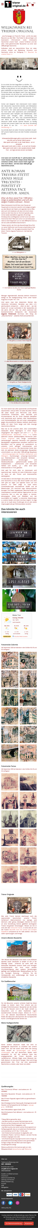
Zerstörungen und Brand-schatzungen (19, 1051)
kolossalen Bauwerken (9, 448)
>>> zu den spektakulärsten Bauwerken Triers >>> (19, 434)
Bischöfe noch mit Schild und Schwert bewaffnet (19, 931)
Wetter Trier (16, 615)
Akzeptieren (28, 1223)
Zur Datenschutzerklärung (14, 1223)
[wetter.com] (7, 637)
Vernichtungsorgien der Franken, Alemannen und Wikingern (19, 455)
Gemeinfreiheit (17, 1149)
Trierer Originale (7, 438)
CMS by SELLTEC (6, 1208)
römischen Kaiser (16, 928)
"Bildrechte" (28, 1149)
